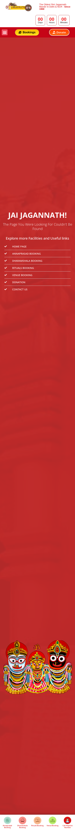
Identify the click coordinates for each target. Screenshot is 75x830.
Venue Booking (52, 825)
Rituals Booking (37, 825)
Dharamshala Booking (22, 826)
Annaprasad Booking (7, 826)
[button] (5, 32)
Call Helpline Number (68, 826)
